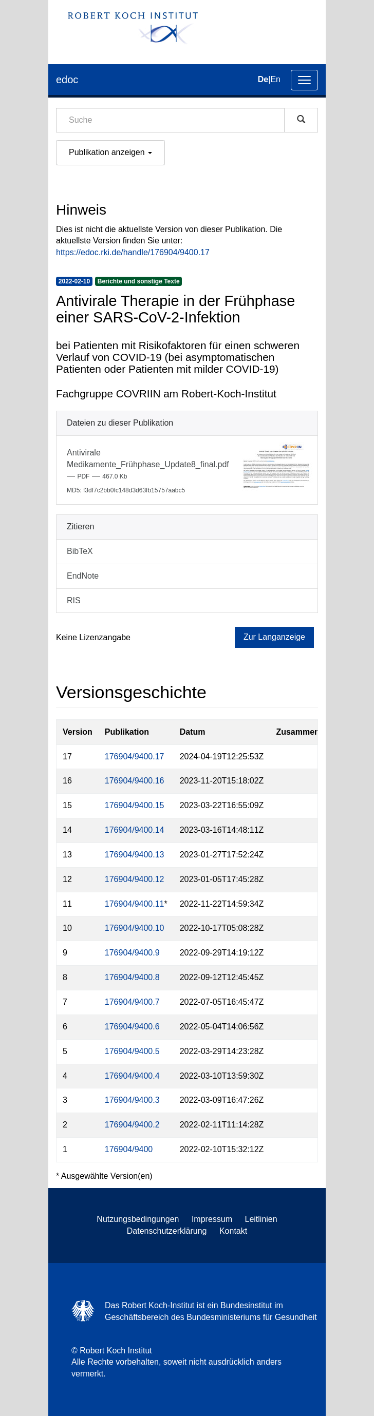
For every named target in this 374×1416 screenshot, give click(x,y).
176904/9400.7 (132, 1002)
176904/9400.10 (134, 928)
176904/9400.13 (134, 854)
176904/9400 (129, 1149)
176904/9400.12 (134, 879)
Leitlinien (261, 1219)
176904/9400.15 (134, 805)
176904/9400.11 (134, 904)
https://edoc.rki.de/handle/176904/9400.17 (133, 252)
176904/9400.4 (132, 1075)
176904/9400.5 (132, 1051)
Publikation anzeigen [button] (110, 152)
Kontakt (233, 1231)
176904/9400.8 (132, 977)
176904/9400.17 (134, 756)
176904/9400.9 (132, 952)
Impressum (212, 1219)
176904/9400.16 (134, 780)
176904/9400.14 (134, 830)
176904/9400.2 (132, 1124)
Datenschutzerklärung (167, 1231)
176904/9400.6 (132, 1026)
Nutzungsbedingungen (138, 1219)
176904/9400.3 (132, 1100)
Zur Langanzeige (274, 637)
